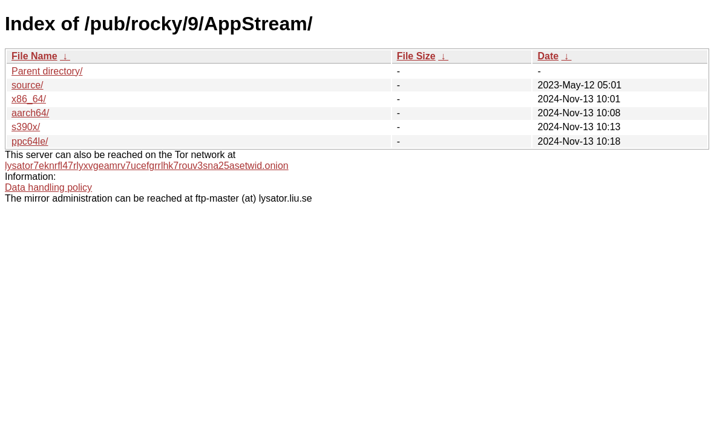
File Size (416, 56)
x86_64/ (28, 99)
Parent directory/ (46, 71)
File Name (34, 56)
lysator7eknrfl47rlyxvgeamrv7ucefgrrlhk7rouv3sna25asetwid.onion (147, 165)
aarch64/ (30, 113)
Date (547, 56)
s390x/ (25, 127)
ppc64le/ (29, 141)
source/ (27, 85)
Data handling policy (48, 187)
